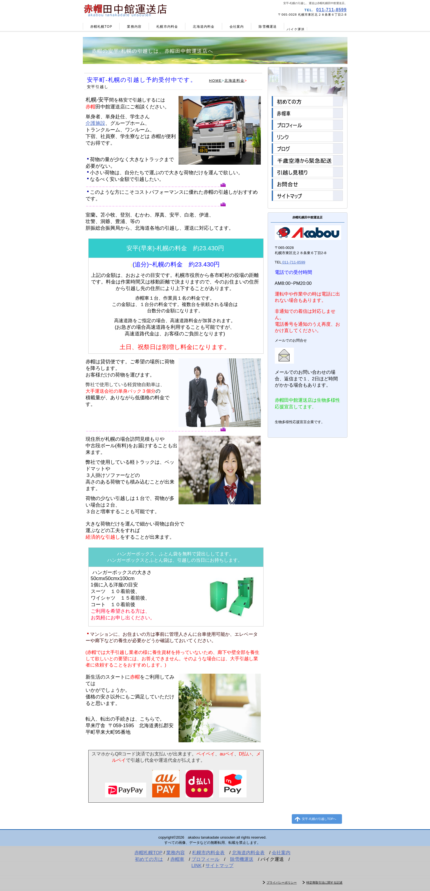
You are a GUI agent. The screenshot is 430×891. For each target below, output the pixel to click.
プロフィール (307, 125)
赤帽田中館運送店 (147, 9)
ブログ (307, 148)
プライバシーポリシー (282, 882)
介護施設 (95, 123)
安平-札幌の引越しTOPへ (319, 818)
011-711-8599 (331, 9)
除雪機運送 (241, 859)
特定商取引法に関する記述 (324, 882)
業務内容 (175, 852)
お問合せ (307, 184)
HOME (215, 80)
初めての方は (149, 859)
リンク (307, 136)
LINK (196, 865)
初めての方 (307, 101)
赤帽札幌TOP (148, 852)
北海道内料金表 (248, 852)
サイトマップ (307, 195)
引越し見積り (307, 172)
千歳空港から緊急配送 (307, 160)
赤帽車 (307, 113)
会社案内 (281, 852)
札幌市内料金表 (208, 852)
